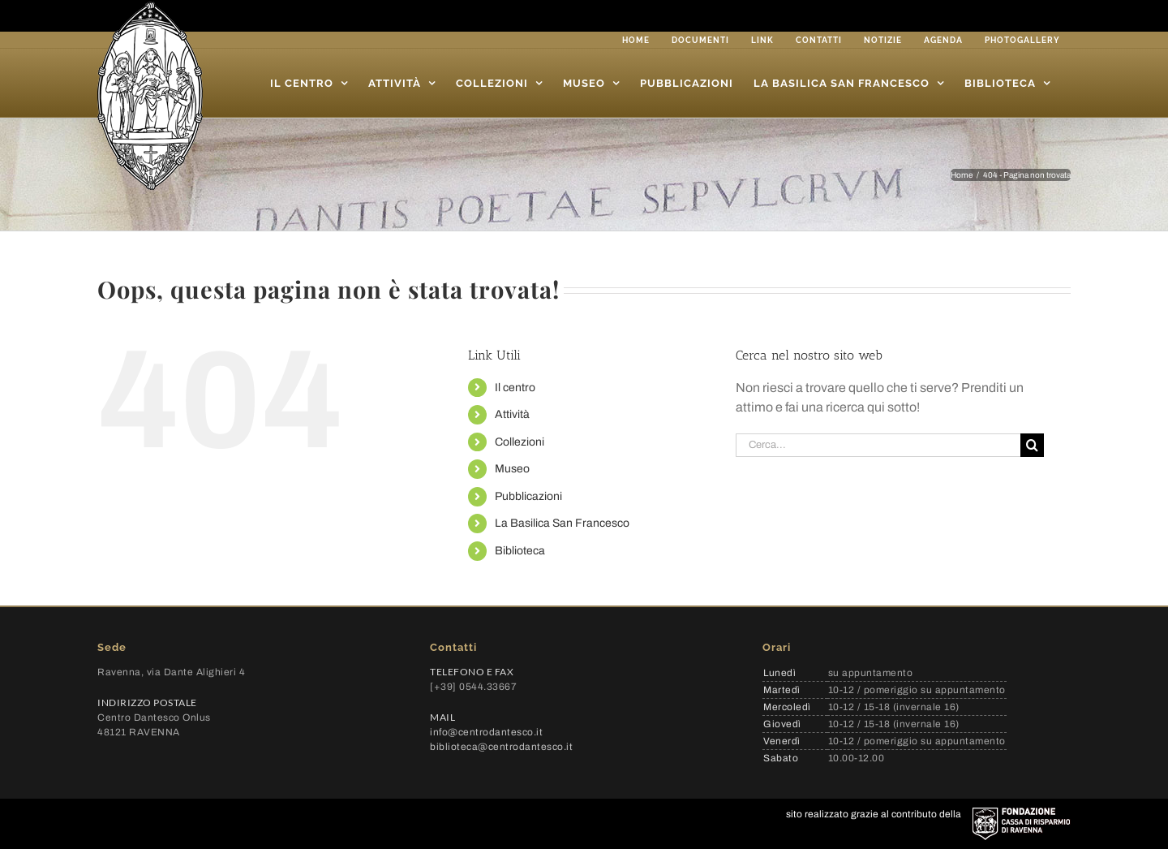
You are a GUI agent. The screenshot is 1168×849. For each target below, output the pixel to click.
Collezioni (519, 442)
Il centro (515, 387)
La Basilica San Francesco (562, 523)
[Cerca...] (878, 445)
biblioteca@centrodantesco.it (501, 746)
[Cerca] (1032, 445)
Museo (512, 469)
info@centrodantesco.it (486, 732)
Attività (512, 414)
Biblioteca (520, 551)
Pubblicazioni (528, 496)
